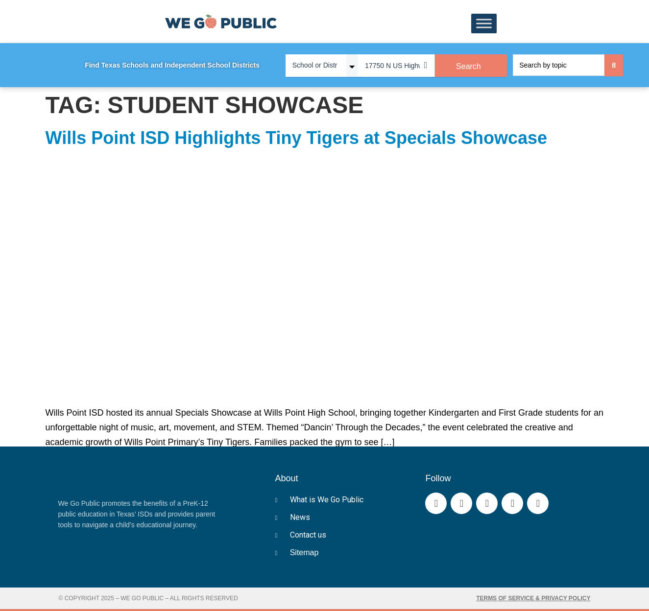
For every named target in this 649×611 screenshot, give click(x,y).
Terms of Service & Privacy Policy (533, 598)
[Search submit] (613, 65)
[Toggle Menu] (484, 23)
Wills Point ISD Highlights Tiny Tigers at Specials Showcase (297, 138)
